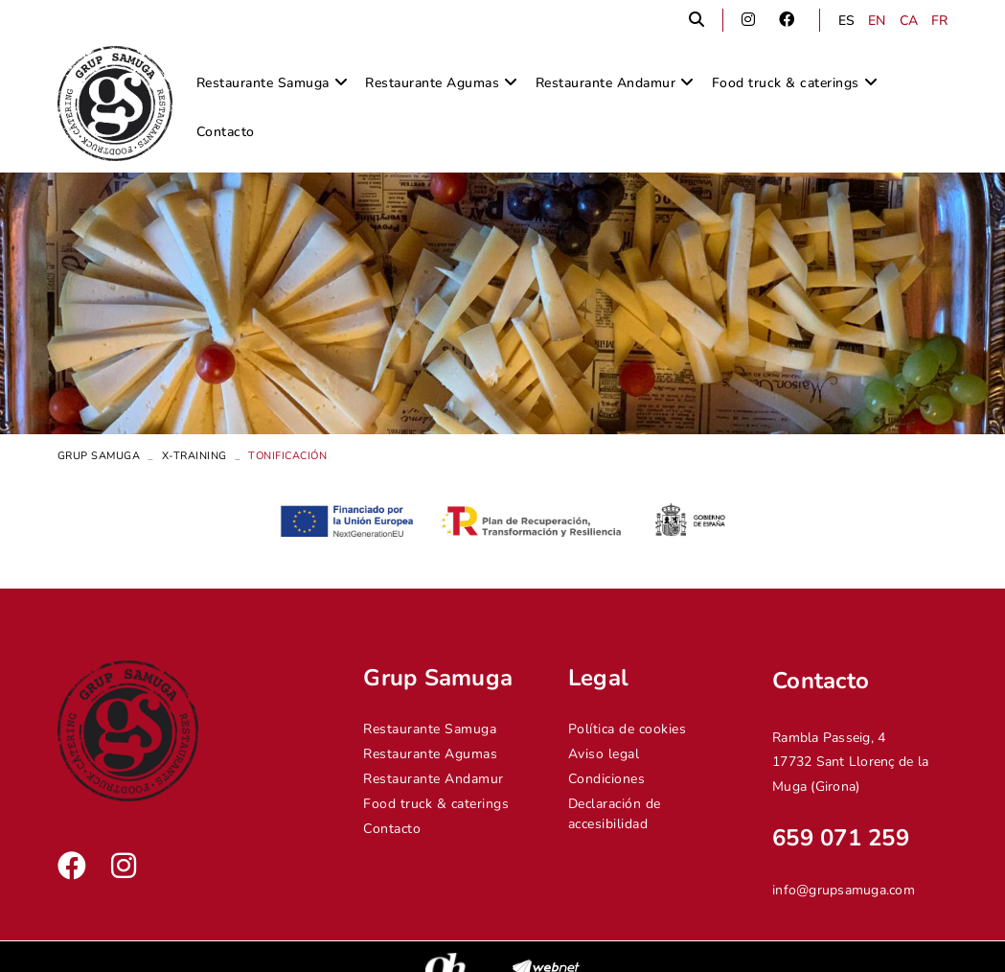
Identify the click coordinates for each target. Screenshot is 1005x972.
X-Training (194, 456)
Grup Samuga (99, 456)
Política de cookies (627, 729)
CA (909, 21)
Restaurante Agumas (430, 754)
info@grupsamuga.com (843, 890)
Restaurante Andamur (433, 779)
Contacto (392, 829)
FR (939, 21)
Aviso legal (604, 754)
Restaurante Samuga (429, 729)
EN (877, 21)
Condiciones (607, 779)
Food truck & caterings (436, 804)
